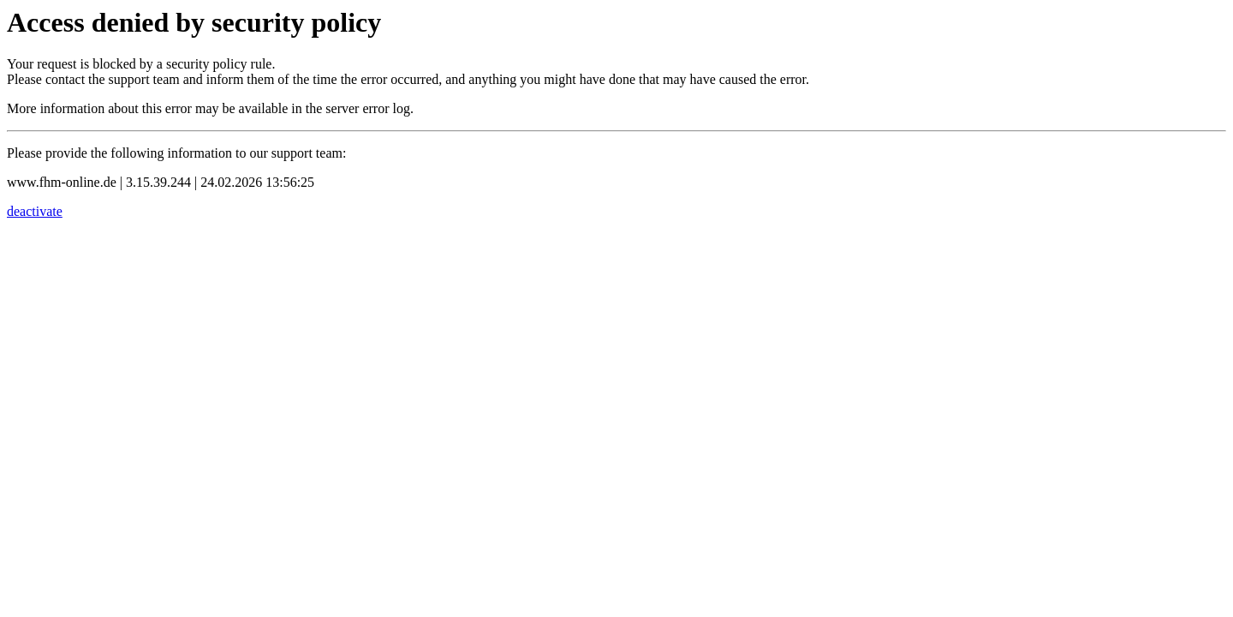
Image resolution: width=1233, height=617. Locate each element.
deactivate (35, 211)
